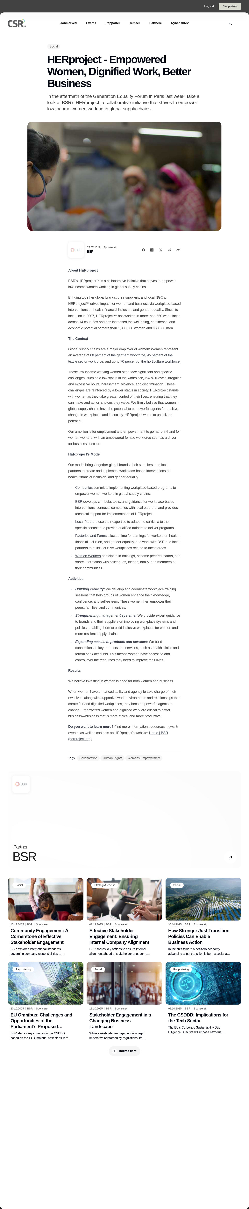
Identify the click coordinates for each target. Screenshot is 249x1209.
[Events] (91, 23)
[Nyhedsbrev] (180, 23)
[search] (230, 23)
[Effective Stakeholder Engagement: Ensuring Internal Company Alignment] (124, 917)
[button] (230, 857)
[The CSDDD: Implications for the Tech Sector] (203, 998)
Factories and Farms (91, 536)
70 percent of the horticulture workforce (150, 361)
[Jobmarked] (68, 23)
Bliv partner (230, 6)
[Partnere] (155, 23)
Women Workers (88, 556)
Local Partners (86, 522)
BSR (90, 251)
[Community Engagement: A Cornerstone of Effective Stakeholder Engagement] (45, 917)
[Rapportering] (23, 969)
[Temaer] (134, 23)
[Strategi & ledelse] (104, 885)
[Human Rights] (112, 758)
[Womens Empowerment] (144, 758)
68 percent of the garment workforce (117, 355)
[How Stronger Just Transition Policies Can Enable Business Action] (203, 917)
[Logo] (17, 23)
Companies (84, 488)
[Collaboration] (88, 758)
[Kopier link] (178, 250)
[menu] (239, 23)
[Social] (53, 46)
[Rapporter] (112, 23)
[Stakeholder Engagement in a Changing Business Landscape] (124, 1001)
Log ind (209, 6)
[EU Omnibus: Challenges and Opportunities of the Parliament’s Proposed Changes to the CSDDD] (45, 1001)
